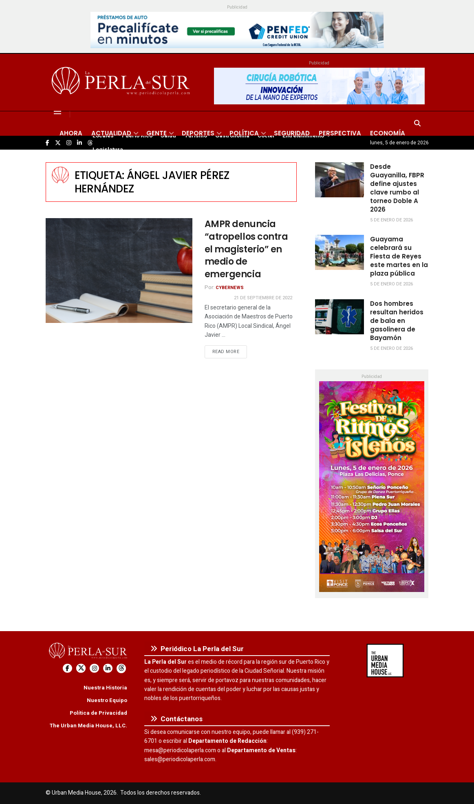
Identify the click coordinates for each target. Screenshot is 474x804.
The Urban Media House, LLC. (88, 725)
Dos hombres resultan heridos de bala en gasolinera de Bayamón (396, 320)
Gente (156, 133)
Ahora (71, 133)
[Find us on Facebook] (67, 668)
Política (244, 133)
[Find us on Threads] (121, 668)
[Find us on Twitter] (81, 668)
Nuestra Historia (105, 687)
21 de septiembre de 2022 (263, 297)
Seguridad (292, 133)
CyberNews (230, 287)
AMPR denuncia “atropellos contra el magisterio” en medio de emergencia (246, 249)
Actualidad (111, 133)
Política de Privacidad (98, 713)
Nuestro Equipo (107, 700)
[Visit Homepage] (122, 82)
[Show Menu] (57, 111)
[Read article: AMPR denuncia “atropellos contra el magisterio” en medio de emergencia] (119, 270)
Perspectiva (340, 133)
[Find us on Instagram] (94, 668)
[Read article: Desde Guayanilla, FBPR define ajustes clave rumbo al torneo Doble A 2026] (339, 179)
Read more (229, 351)
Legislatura (108, 150)
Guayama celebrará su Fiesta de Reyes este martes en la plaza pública (399, 256)
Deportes (198, 133)
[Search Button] (417, 123)
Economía (387, 133)
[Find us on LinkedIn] (107, 668)
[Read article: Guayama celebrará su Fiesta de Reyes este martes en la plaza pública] (339, 252)
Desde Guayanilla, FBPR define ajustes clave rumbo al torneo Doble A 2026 (397, 188)
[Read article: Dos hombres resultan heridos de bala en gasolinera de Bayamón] (339, 316)
